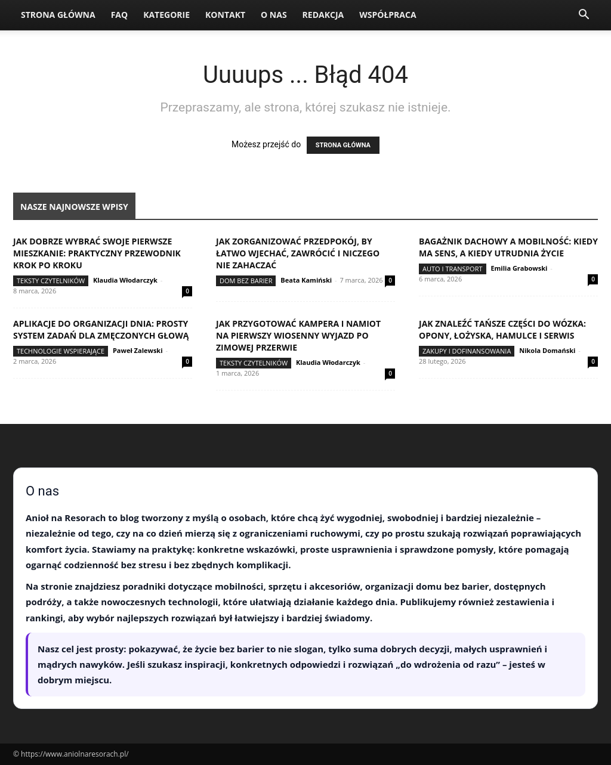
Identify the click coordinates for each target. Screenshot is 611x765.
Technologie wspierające (60, 350)
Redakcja (323, 14)
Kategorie (166, 14)
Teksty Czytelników (51, 280)
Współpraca (387, 14)
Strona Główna (58, 14)
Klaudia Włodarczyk (125, 279)
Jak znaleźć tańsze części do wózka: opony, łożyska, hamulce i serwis (502, 329)
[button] (583, 15)
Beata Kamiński (306, 279)
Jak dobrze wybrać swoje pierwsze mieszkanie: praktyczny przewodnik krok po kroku (97, 253)
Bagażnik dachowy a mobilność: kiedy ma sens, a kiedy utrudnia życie (508, 247)
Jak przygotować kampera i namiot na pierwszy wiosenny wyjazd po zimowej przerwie (298, 335)
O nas (274, 14)
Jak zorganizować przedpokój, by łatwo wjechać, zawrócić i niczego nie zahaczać (297, 253)
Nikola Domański (547, 350)
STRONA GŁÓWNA (343, 145)
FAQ (119, 14)
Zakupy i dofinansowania (466, 350)
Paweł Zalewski (138, 350)
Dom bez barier (246, 280)
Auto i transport (452, 268)
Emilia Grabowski (518, 268)
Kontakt (225, 14)
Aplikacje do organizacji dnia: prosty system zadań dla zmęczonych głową (101, 329)
